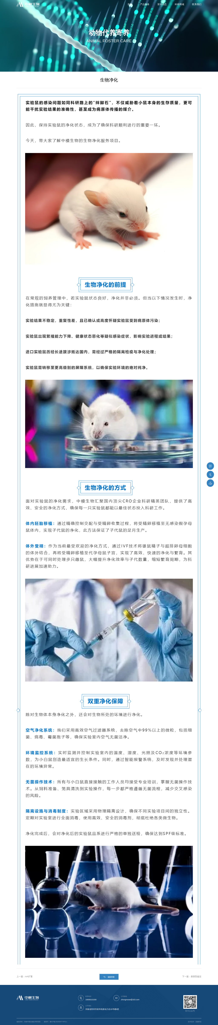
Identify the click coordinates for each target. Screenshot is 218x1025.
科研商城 (179, 4)
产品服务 (144, 4)
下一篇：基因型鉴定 (191, 976)
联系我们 (196, 4)
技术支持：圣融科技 (194, 1022)
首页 (130, 4)
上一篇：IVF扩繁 (25, 976)
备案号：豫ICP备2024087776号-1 (55, 1022)
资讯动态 (162, 4)
